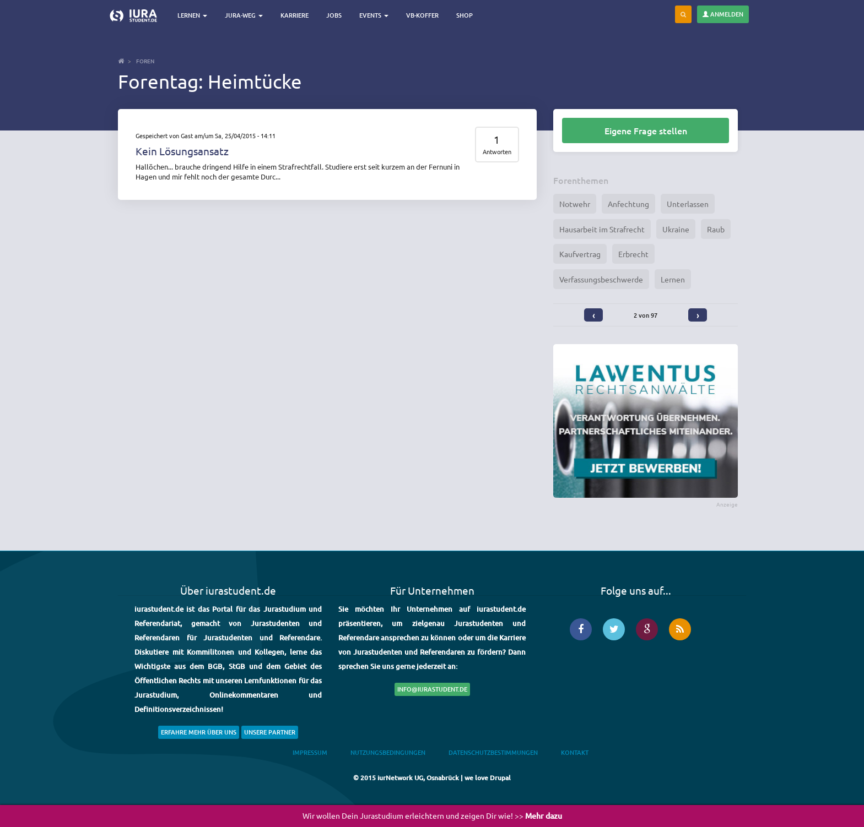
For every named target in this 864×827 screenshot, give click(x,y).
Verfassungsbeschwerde (601, 279)
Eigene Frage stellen (645, 130)
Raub (716, 229)
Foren (145, 61)
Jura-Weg (244, 15)
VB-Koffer (422, 15)
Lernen (192, 15)
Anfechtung (628, 204)
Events (373, 15)
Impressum (310, 752)
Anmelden (723, 14)
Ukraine (675, 229)
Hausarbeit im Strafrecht (602, 229)
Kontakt (574, 752)
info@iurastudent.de (432, 689)
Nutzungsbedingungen (387, 752)
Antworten (497, 152)
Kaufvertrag (580, 254)
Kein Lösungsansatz (182, 150)
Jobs (334, 15)
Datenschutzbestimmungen (493, 752)
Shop (464, 15)
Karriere (294, 15)
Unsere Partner (269, 732)
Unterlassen (688, 204)
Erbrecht (633, 254)
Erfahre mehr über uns (198, 732)
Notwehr (574, 204)
